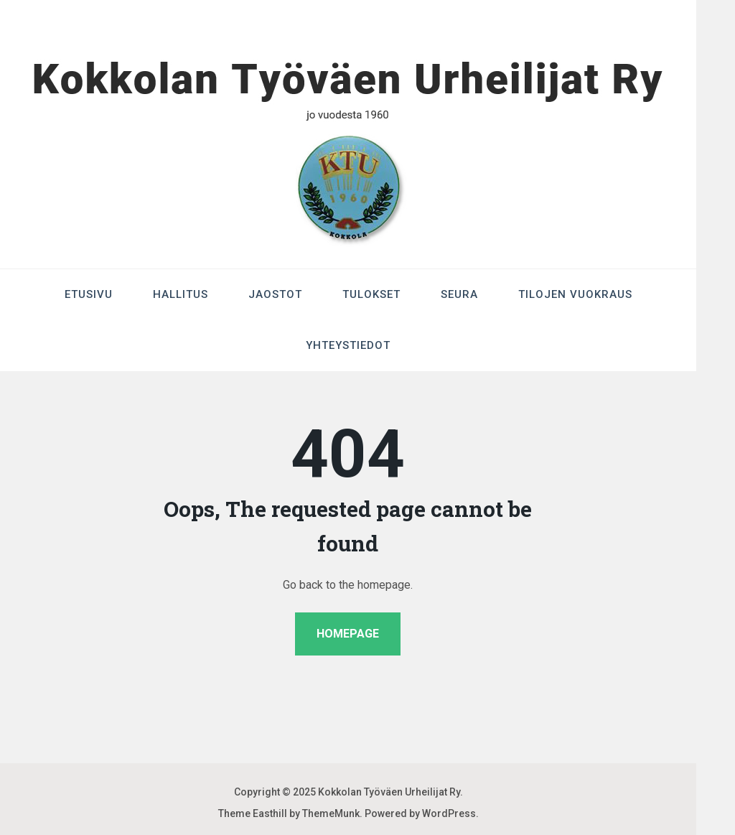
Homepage (348, 633)
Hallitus (180, 294)
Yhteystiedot (348, 345)
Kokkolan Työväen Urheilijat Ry (389, 792)
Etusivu (89, 294)
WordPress (449, 813)
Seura (459, 294)
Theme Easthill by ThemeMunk (289, 813)
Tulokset (371, 294)
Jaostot (275, 294)
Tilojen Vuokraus (575, 294)
